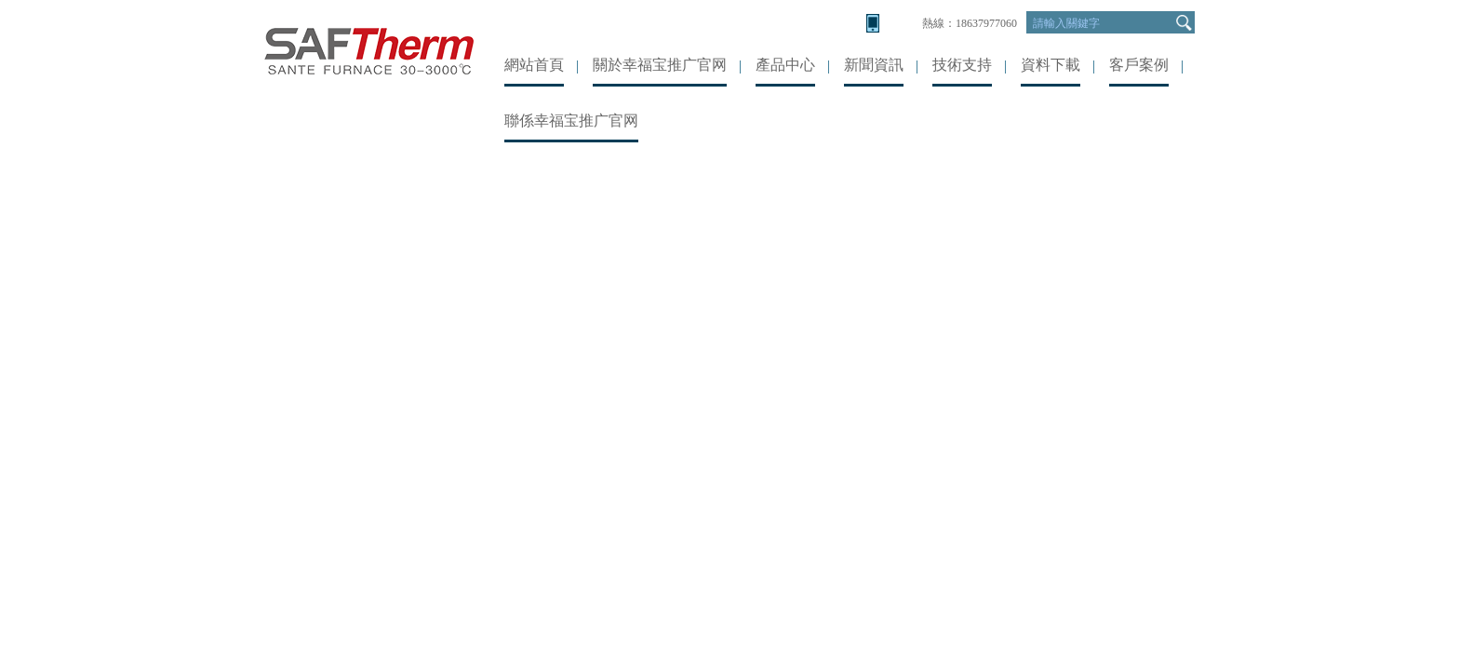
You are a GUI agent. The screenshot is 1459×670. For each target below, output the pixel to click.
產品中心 (785, 65)
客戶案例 (1139, 65)
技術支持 (962, 65)
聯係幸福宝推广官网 (571, 120)
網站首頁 (534, 65)
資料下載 (1050, 65)
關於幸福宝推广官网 (660, 65)
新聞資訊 (874, 65)
